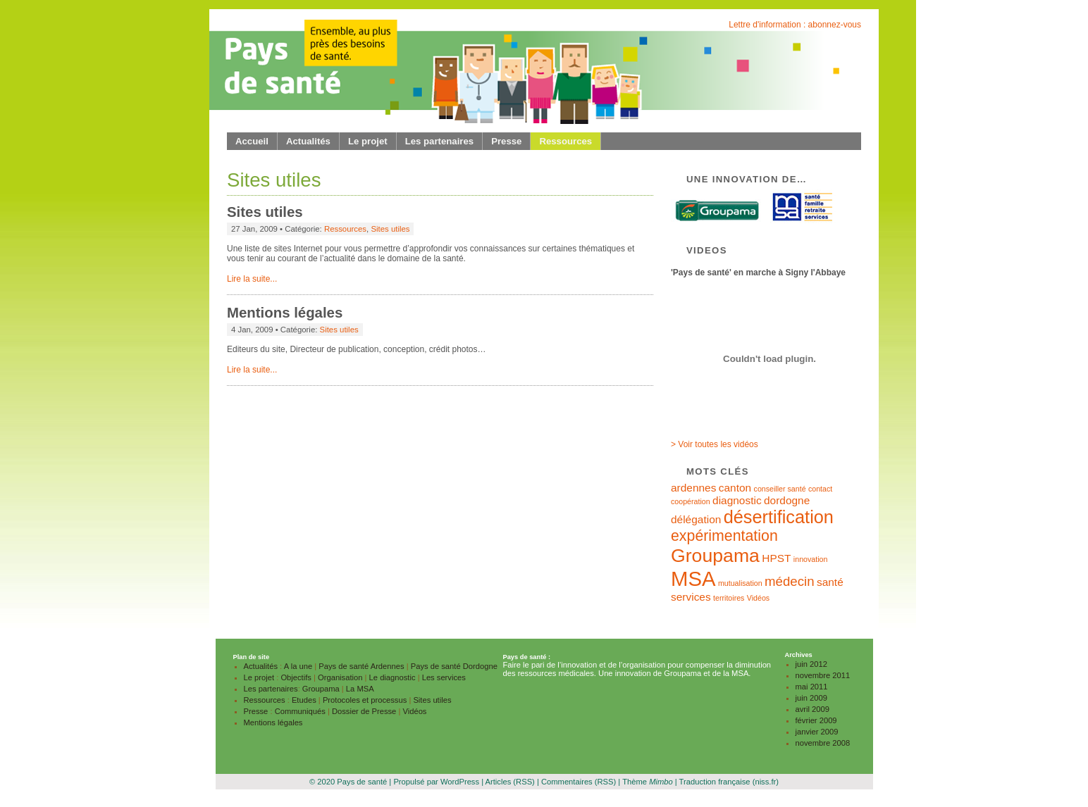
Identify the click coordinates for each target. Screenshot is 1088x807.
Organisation (340, 677)
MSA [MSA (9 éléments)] (693, 578)
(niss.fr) (766, 781)
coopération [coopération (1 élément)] (690, 501)
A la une (298, 666)
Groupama (321, 688)
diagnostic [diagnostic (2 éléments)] (737, 500)
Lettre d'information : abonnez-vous (795, 25)
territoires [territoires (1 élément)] (728, 598)
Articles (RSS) (510, 781)
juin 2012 (811, 664)
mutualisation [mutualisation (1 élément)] (740, 583)
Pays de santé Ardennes (361, 666)
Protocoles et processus (365, 700)
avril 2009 (813, 709)
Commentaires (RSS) (578, 781)
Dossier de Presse (364, 711)
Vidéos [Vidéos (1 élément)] (758, 598)
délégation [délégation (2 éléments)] (696, 519)
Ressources (565, 141)
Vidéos (414, 711)
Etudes (304, 700)
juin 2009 (811, 698)
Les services (444, 677)
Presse (506, 141)
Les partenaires (439, 141)
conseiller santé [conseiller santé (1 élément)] (780, 488)
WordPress (459, 781)
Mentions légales (284, 312)
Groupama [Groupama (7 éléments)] (715, 555)
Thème (647, 781)
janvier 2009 (817, 731)
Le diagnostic (392, 677)
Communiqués (300, 711)
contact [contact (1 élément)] (820, 488)
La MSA (360, 688)
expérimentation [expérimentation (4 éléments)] (724, 535)
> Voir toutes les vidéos (714, 444)
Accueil (251, 141)
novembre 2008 (823, 743)
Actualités (308, 141)
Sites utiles (265, 212)
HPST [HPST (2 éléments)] (776, 558)
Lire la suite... (252, 279)
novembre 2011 (823, 675)
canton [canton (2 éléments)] (735, 488)
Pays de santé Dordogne (454, 666)
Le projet (368, 141)
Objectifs (295, 677)
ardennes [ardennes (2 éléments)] (693, 488)
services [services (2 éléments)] (691, 597)
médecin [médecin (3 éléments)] (790, 581)
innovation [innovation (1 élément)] (810, 559)
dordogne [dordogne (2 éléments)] (787, 500)
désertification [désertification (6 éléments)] (779, 517)
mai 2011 (812, 686)
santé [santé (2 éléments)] (830, 582)
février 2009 (816, 720)
